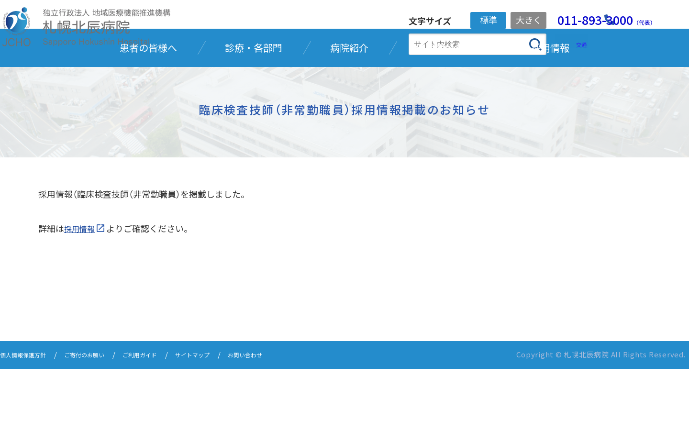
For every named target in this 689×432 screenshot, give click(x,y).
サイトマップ (226, 419)
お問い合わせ (288, 419)
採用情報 (81, 292)
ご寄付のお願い (101, 419)
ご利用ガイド (165, 419)
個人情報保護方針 (28, 419)
